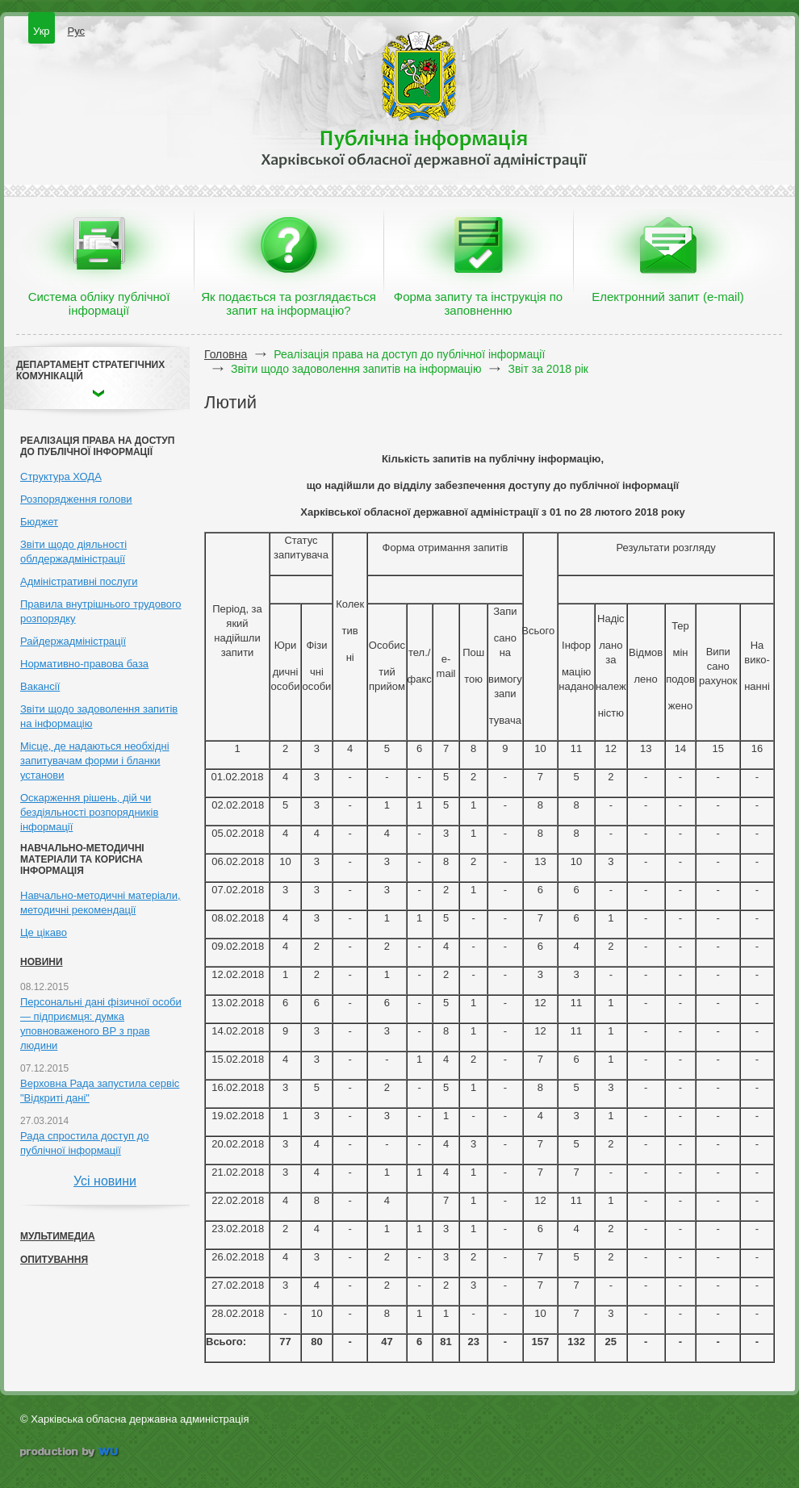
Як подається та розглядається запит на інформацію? (288, 303)
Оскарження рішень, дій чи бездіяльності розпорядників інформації (89, 812)
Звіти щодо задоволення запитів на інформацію (356, 368)
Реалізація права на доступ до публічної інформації (409, 354)
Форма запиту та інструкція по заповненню (478, 303)
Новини (41, 962)
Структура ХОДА (61, 476)
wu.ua (70, 1454)
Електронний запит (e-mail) (667, 296)
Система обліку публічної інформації (99, 303)
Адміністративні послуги (78, 581)
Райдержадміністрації (73, 641)
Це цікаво (43, 932)
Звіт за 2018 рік (548, 368)
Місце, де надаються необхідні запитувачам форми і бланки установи (94, 760)
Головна (225, 354)
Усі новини (104, 1181)
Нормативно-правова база (84, 664)
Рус (77, 31)
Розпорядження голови (76, 499)
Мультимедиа (57, 1236)
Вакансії (40, 686)
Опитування (54, 1259)
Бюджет (39, 522)
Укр (41, 31)
